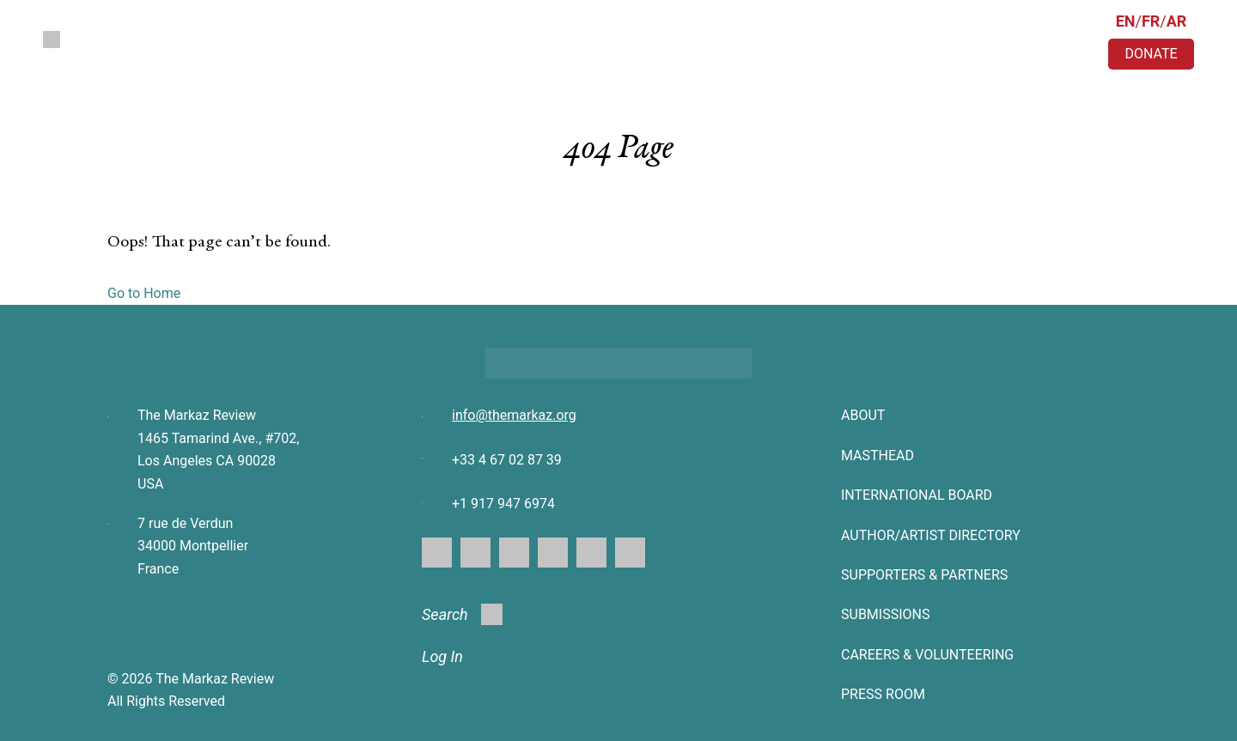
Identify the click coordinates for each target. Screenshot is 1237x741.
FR (1151, 21)
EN (1126, 21)
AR (1177, 21)
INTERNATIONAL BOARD (916, 495)
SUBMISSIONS (885, 614)
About (863, 415)
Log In (442, 656)
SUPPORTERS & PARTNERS (924, 575)
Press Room (883, 694)
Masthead (877, 455)
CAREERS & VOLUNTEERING (927, 655)
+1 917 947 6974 (503, 503)
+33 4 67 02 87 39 (507, 460)
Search (462, 614)
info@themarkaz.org (514, 415)
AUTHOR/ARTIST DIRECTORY (931, 535)
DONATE (1150, 54)
